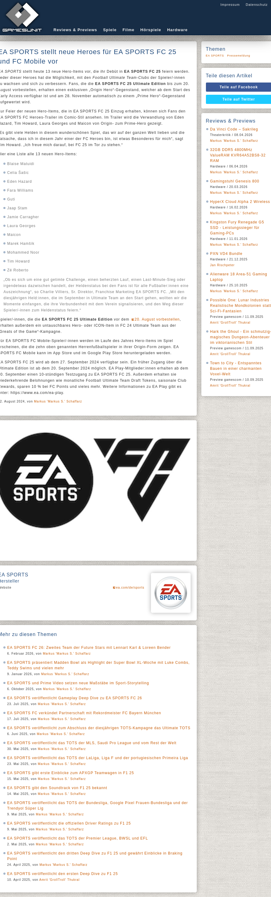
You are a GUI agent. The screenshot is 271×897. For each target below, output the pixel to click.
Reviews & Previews (75, 30)
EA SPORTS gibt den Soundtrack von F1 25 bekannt (57, 788)
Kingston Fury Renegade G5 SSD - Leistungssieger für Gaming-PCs (237, 227)
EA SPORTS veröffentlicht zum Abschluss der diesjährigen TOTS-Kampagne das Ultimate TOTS (99, 728)
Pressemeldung (238, 55)
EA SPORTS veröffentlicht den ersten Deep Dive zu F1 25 (62, 874)
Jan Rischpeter (222, 265)
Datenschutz (257, 4)
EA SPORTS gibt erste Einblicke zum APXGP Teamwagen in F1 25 (70, 773)
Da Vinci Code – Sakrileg (234, 129)
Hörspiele (150, 30)
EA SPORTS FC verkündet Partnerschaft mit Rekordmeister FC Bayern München (84, 713)
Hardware (177, 30)
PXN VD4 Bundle (226, 254)
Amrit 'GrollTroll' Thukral (59, 879)
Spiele (109, 30)
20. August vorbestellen (157, 319)
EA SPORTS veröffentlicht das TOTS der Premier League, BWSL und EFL (77, 838)
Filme (128, 30)
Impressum (230, 4)
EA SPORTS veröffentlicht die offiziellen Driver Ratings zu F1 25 (69, 823)
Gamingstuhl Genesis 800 (234, 181)
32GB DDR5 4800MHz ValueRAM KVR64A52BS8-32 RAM (238, 155)
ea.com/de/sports (130, 587)
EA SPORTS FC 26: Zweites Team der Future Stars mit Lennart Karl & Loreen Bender (89, 647)
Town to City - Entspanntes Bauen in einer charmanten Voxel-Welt (236, 368)
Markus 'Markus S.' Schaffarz (58, 401)
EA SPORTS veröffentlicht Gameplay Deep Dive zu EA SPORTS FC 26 (74, 698)
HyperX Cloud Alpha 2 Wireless (240, 202)
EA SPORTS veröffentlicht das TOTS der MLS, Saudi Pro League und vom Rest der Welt (92, 743)
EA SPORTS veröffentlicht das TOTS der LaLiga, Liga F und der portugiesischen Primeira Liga (97, 758)
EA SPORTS (215, 55)
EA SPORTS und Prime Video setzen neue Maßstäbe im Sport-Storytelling (78, 683)
